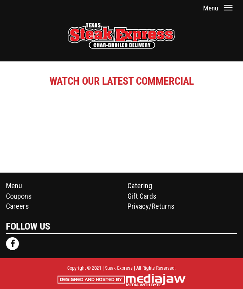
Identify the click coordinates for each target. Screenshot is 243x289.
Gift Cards (142, 196)
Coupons (19, 196)
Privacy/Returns (151, 206)
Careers (17, 206)
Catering (140, 185)
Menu (14, 185)
